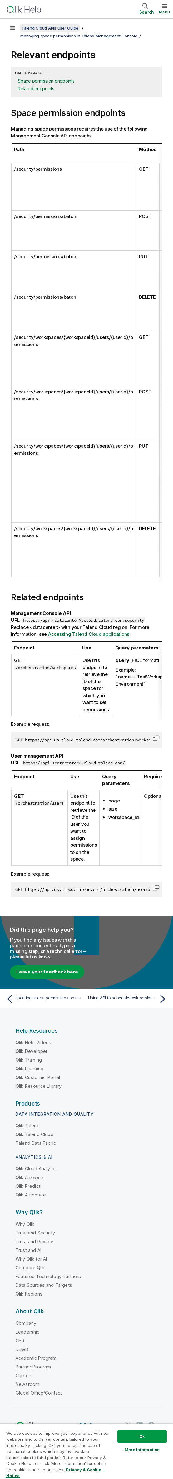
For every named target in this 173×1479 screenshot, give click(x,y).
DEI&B (22, 1349)
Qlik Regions (29, 1293)
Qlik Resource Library (39, 1086)
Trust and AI (28, 1250)
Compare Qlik (30, 1267)
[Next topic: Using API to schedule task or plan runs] (128, 999)
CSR (20, 1340)
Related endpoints (36, 88)
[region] (86, 1451)
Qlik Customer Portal (38, 1077)
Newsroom (27, 1384)
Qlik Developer (31, 1051)
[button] (156, 738)
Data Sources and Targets (44, 1285)
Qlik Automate (31, 1194)
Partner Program (33, 1366)
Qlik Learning (29, 1068)
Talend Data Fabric (36, 1143)
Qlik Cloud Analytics (37, 1168)
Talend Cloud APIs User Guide (50, 28)
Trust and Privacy (34, 1241)
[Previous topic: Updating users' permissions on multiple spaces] (45, 999)
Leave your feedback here (47, 972)
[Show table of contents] (12, 28)
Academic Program (36, 1358)
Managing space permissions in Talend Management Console (78, 35)
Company (26, 1323)
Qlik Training (29, 1060)
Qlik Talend (28, 1125)
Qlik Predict (28, 1186)
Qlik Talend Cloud (34, 1134)
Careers (24, 1375)
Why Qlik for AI (31, 1259)
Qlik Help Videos (34, 1042)
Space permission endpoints (46, 80)
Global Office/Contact (39, 1393)
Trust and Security (35, 1232)
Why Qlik (25, 1224)
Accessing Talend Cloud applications (88, 634)
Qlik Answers (30, 1177)
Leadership (28, 1331)
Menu (164, 11)
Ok (142, 1436)
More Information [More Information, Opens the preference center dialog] (142, 1449)
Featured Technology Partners (48, 1276)
